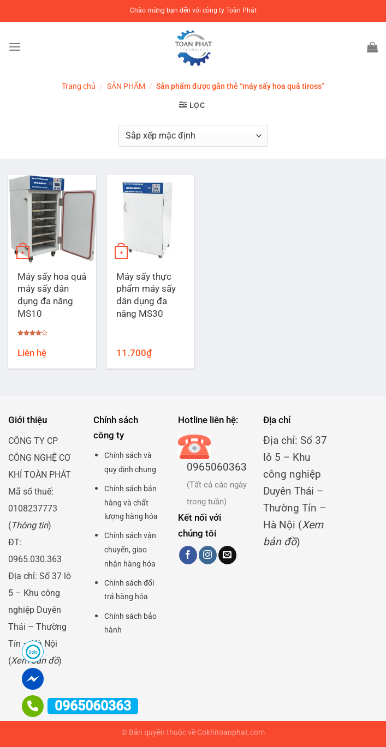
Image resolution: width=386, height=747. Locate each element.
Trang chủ (79, 86)
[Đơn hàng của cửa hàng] (193, 136)
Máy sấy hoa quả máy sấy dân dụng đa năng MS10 (51, 295)
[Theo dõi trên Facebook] (188, 555)
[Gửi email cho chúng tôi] (227, 555)
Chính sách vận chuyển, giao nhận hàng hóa (130, 549)
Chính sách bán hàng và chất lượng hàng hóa (131, 502)
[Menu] (14, 46)
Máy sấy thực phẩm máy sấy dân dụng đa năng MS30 (146, 295)
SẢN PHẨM (126, 86)
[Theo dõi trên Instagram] (208, 555)
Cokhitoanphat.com (231, 732)
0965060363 (217, 467)
